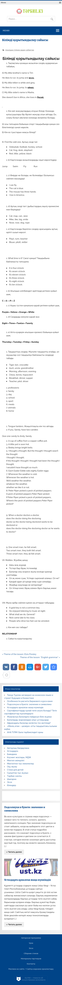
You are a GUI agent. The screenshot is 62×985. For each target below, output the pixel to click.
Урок (31, 943)
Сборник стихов (31, 953)
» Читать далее (14, 852)
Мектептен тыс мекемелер (20, 763)
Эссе (9, 782)
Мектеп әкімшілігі (15, 760)
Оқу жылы (12, 766)
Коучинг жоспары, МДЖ (19, 757)
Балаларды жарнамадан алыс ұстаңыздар (28, 720)
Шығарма (11, 779)
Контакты (31, 964)
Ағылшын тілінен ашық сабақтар (19, 50)
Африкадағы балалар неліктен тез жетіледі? (29, 723)
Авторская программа (31, 938)
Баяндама (12, 754)
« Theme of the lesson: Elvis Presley (19, 654)
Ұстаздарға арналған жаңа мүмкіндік (25, 707)
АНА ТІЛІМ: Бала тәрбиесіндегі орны (25, 732)
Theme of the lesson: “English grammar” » (40, 657)
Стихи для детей (15, 770)
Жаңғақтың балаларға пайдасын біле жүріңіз (29, 717)
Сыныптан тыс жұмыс (17, 773)
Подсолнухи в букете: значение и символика (29, 704)
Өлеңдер (11, 785)
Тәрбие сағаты (14, 776)
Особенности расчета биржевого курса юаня (30, 701)
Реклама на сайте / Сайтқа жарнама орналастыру (31, 969)
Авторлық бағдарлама (18, 748)
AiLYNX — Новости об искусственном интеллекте (33, 979)
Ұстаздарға (12, 751)
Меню (3, 2)
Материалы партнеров (31, 959)
